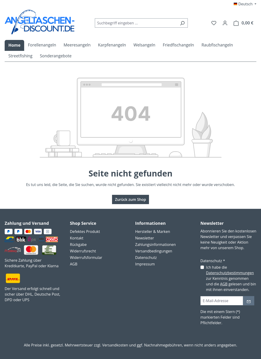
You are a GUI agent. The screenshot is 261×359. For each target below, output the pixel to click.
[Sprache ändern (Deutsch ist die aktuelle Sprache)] (245, 4)
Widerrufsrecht (83, 251)
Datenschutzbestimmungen (230, 272)
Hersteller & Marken (152, 231)
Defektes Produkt (85, 231)
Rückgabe (78, 244)
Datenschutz (146, 257)
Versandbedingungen (153, 251)
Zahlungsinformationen (155, 244)
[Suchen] (182, 23)
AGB (73, 264)
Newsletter (144, 238)
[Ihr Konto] (225, 22)
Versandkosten (115, 345)
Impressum (145, 264)
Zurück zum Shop (130, 199)
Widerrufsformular (86, 257)
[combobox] (136, 23)
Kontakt (76, 238)
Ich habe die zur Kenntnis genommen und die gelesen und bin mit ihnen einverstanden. (231, 278)
